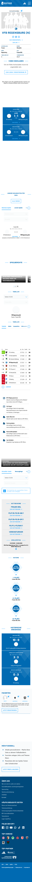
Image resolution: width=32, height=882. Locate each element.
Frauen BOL (19, 52)
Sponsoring (5, 789)
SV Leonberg (11, 352)
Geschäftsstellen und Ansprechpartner (13, 786)
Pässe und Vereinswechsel (9, 805)
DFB (7, 864)
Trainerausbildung (7, 808)
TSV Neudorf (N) (12, 372)
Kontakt (4, 797)
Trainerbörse (5, 816)
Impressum (27, 867)
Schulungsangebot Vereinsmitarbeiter (12, 811)
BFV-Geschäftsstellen (8, 813)
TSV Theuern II (12, 369)
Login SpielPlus (6, 819)
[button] (13, 37)
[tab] (6, 208)
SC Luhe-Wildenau (13, 366)
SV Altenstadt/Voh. (13, 355)
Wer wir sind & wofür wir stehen (11, 784)
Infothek (4, 795)
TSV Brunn (11, 376)
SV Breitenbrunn (12, 382)
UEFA (11, 864)
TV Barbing (11, 379)
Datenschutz (19, 867)
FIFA (16, 864)
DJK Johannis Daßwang (14, 359)
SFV (3, 864)
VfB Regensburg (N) (13, 362)
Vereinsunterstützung (8, 792)
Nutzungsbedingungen (8, 867)
